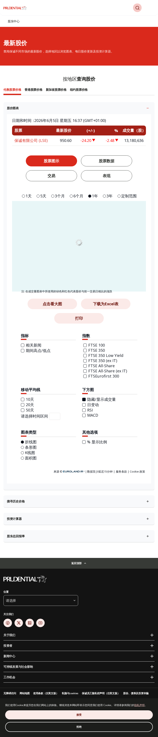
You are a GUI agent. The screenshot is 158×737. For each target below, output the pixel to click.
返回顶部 (76, 563)
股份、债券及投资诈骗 (136, 693)
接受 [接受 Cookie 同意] (79, 715)
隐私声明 (139, 705)
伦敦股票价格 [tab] (12, 90)
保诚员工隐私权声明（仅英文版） (101, 693)
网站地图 (25, 693)
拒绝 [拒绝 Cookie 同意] (79, 727)
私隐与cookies (70, 693)
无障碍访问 (9, 693)
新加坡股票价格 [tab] (56, 90)
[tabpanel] (79, 321)
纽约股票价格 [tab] (79, 90)
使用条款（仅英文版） (46, 693)
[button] (137, 7)
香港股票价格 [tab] (33, 90)
